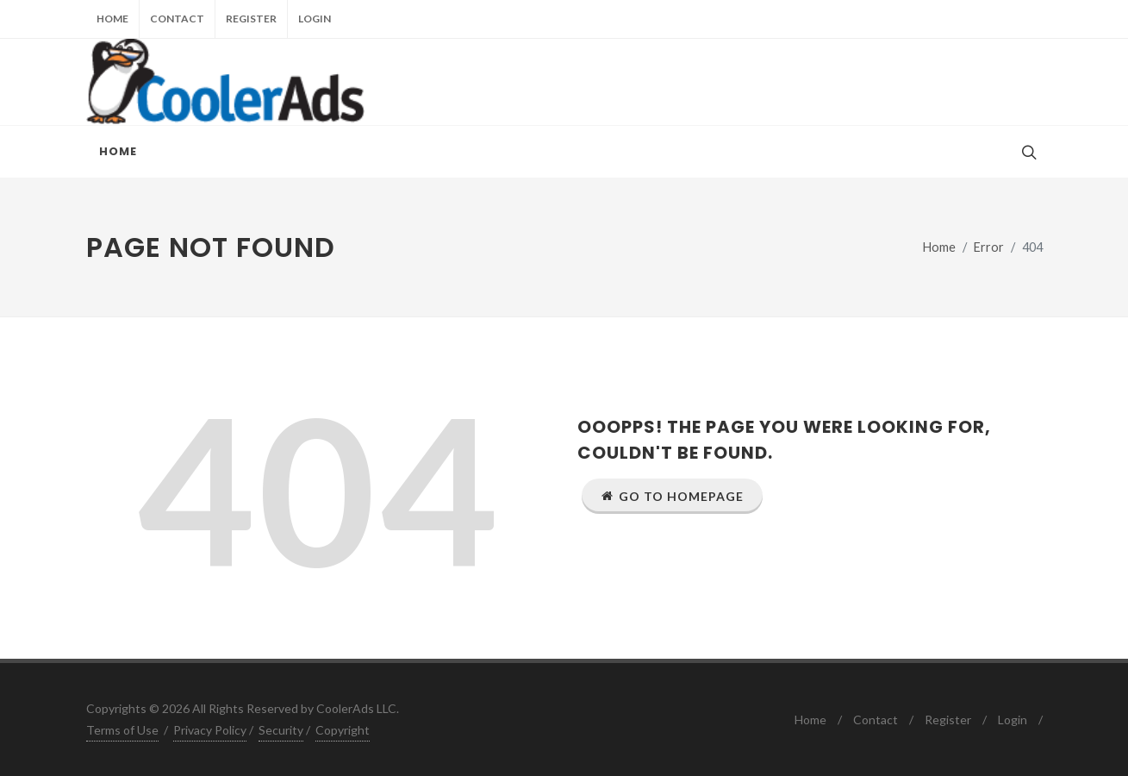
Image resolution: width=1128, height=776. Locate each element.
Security (281, 730)
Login (314, 18)
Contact (177, 18)
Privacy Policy (209, 730)
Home (112, 18)
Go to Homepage (672, 495)
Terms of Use (122, 730)
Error (989, 247)
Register (251, 18)
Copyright (342, 730)
